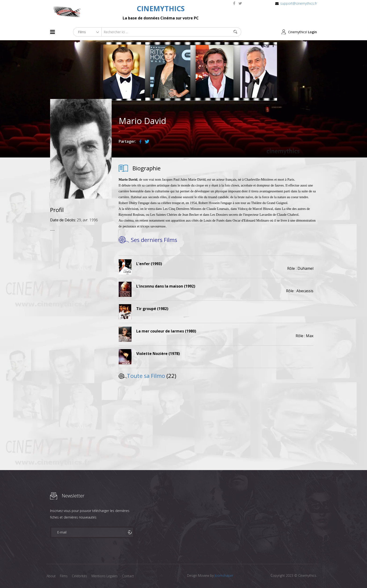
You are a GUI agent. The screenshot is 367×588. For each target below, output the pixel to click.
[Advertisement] (81, 306)
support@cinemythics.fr (298, 3)
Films (64, 576)
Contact (130, 576)
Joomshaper (224, 575)
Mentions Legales (106, 576)
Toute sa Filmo (146, 376)
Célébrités (80, 576)
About (51, 576)
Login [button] (312, 32)
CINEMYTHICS (161, 8)
